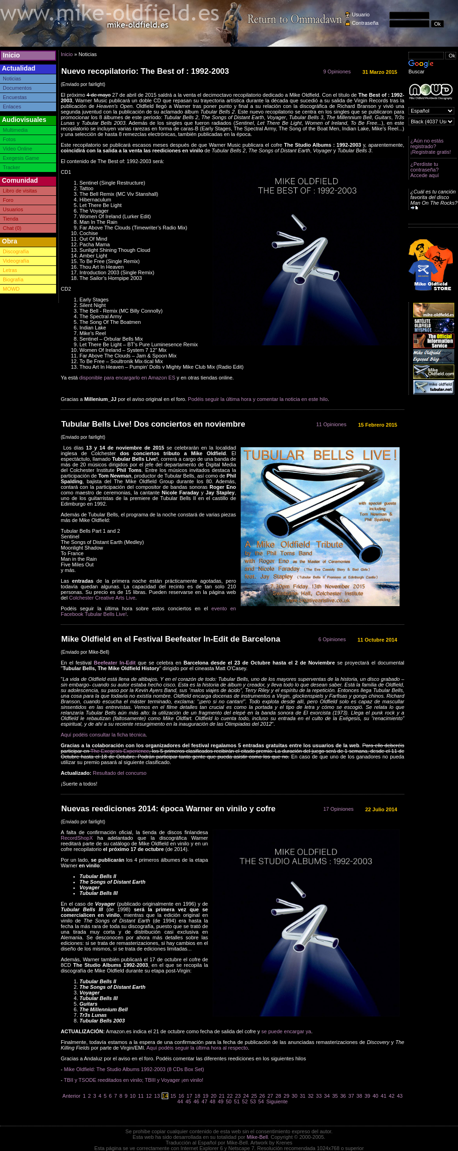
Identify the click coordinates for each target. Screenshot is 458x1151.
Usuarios (13, 209)
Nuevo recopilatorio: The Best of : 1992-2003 (145, 71)
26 (262, 1096)
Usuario (361, 14)
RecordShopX (77, 838)
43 (399, 1096)
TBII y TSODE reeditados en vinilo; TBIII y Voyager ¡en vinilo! (134, 1080)
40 (375, 1096)
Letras (10, 270)
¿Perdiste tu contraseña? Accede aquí (424, 169)
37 (351, 1096)
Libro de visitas (20, 190)
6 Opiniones (332, 639)
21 (221, 1096)
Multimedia (15, 130)
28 (278, 1096)
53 (253, 1101)
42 (391, 1096)
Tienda (10, 219)
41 (383, 1096)
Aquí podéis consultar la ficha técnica (103, 734)
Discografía (16, 251)
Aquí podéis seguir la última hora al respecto (197, 1048)
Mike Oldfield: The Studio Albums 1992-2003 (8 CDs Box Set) (135, 1069)
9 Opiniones (337, 71)
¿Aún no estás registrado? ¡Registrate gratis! (430, 146)
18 (197, 1096)
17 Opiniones (338, 809)
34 (326, 1096)
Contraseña (365, 23)
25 (254, 1096)
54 (261, 1101)
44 (180, 1101)
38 (359, 1096)
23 (238, 1096)
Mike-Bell (257, 1137)
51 (237, 1101)
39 (367, 1096)
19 (205, 1096)
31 (302, 1096)
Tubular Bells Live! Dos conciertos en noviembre (153, 424)
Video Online (17, 148)
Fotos (9, 139)
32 (311, 1096)
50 (228, 1101)
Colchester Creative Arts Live (102, 598)
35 (335, 1096)
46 (196, 1101)
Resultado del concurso (119, 773)
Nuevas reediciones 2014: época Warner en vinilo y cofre (168, 808)
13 (157, 1096)
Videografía (16, 261)
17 (189, 1096)
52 (245, 1101)
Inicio (11, 55)
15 (173, 1096)
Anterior (72, 1096)
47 (204, 1101)
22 (230, 1096)
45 (188, 1101)
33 (319, 1096)
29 (286, 1096)
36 (343, 1096)
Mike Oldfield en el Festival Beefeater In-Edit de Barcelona (170, 639)
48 (212, 1101)
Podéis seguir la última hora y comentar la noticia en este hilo (258, 399)
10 (133, 1096)
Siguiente (277, 1101)
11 (140, 1096)
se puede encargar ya (286, 1031)
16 (181, 1096)
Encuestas (15, 97)
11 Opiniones (331, 424)
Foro (8, 200)
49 (220, 1101)
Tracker (11, 167)
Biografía (13, 279)
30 (294, 1096)
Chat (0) (12, 228)
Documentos (17, 88)
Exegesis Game (21, 158)
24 (246, 1096)
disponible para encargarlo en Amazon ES (127, 377)
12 (148, 1096)
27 (270, 1096)
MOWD (11, 289)
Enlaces (12, 106)
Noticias (12, 78)
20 (213, 1096)
